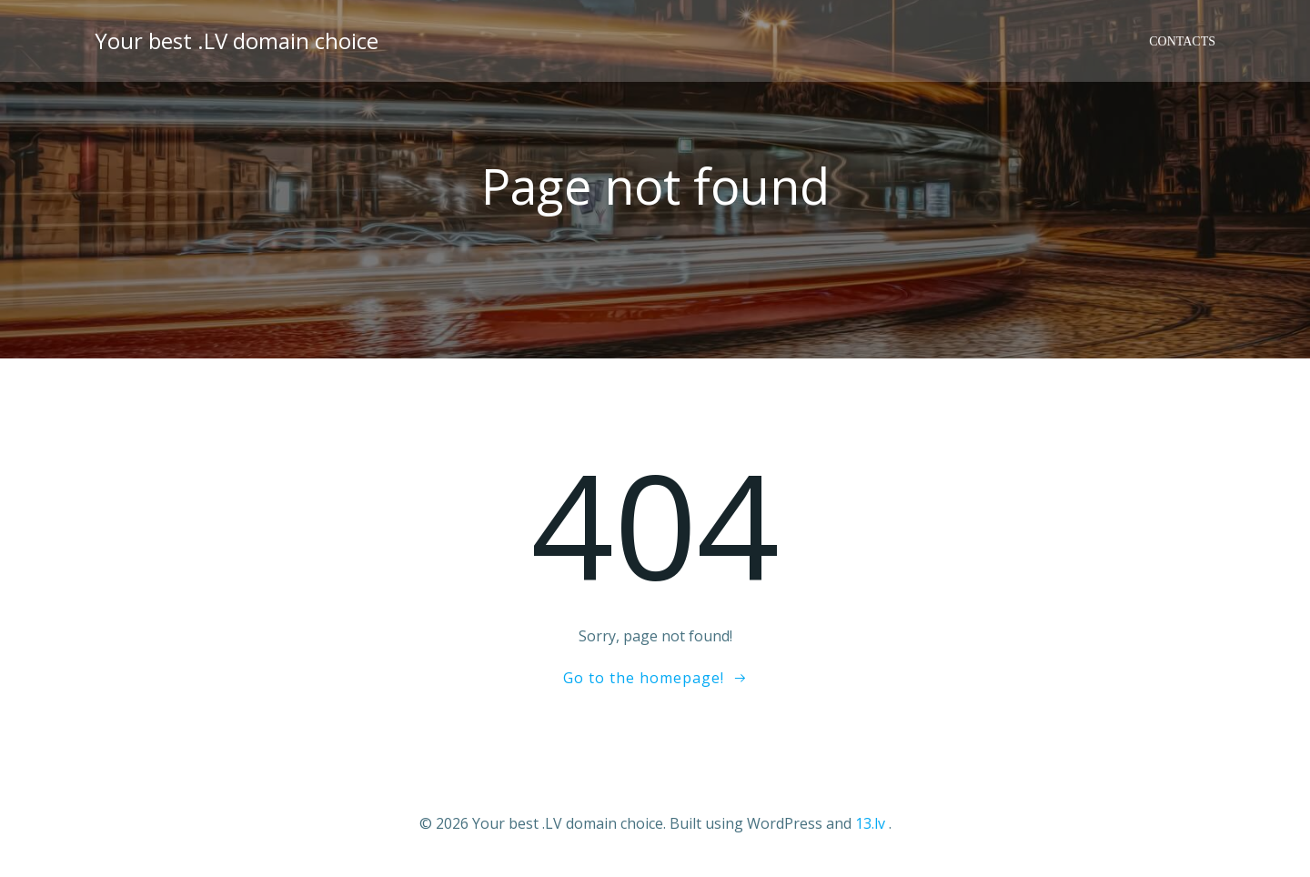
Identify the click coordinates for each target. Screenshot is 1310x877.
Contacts (1182, 41)
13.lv (870, 823)
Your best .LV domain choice (236, 40)
